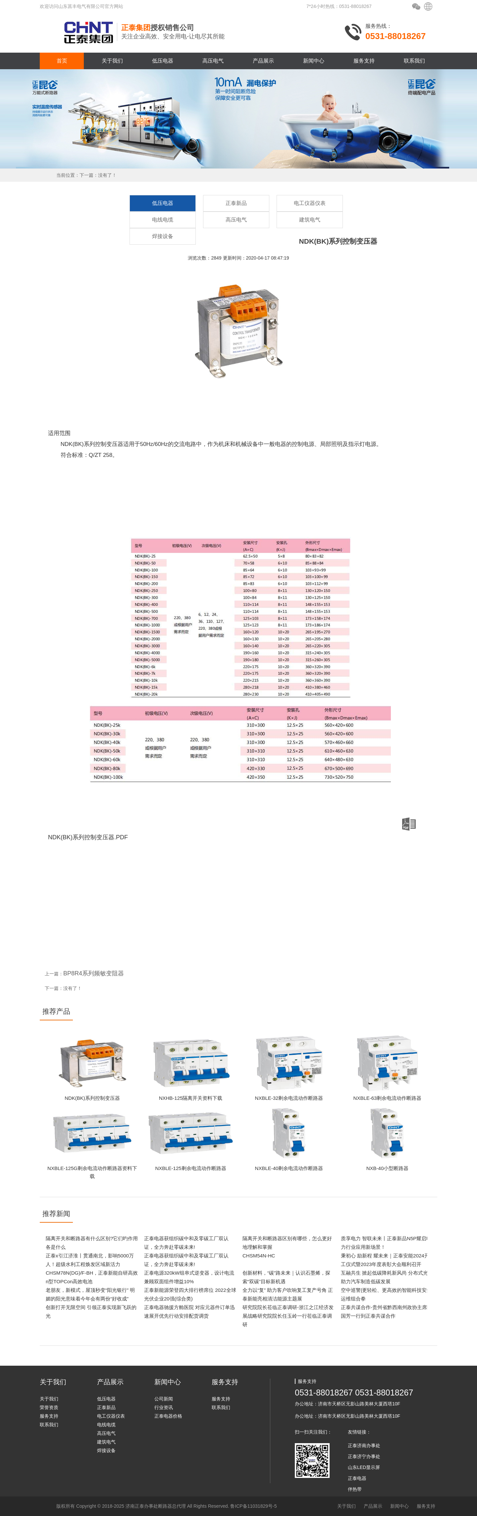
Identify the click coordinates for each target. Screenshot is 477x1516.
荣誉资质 (49, 1407)
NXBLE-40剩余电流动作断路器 (289, 1168)
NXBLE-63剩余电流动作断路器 (387, 1098)
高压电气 (213, 61)
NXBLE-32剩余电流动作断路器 (289, 1098)
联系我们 (414, 61)
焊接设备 (162, 236)
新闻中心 (313, 61)
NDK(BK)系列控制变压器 (92, 1098)
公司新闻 (163, 1398)
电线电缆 (162, 219)
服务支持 (364, 61)
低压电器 (162, 61)
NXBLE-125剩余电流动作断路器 (190, 1168)
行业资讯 (163, 1407)
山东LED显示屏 (364, 1467)
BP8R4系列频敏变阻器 (93, 973)
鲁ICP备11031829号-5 (253, 1506)
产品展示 (263, 61)
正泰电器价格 (168, 1416)
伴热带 (355, 1489)
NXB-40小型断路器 (387, 1168)
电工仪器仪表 (310, 203)
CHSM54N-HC (258, 1255)
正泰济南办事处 (364, 1445)
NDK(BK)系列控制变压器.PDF (232, 829)
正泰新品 (236, 203)
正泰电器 (357, 1478)
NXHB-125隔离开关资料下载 (191, 1098)
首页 (62, 61)
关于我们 (112, 61)
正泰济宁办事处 (364, 1456)
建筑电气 (309, 219)
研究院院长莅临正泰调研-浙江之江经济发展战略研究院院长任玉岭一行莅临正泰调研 (288, 1315)
